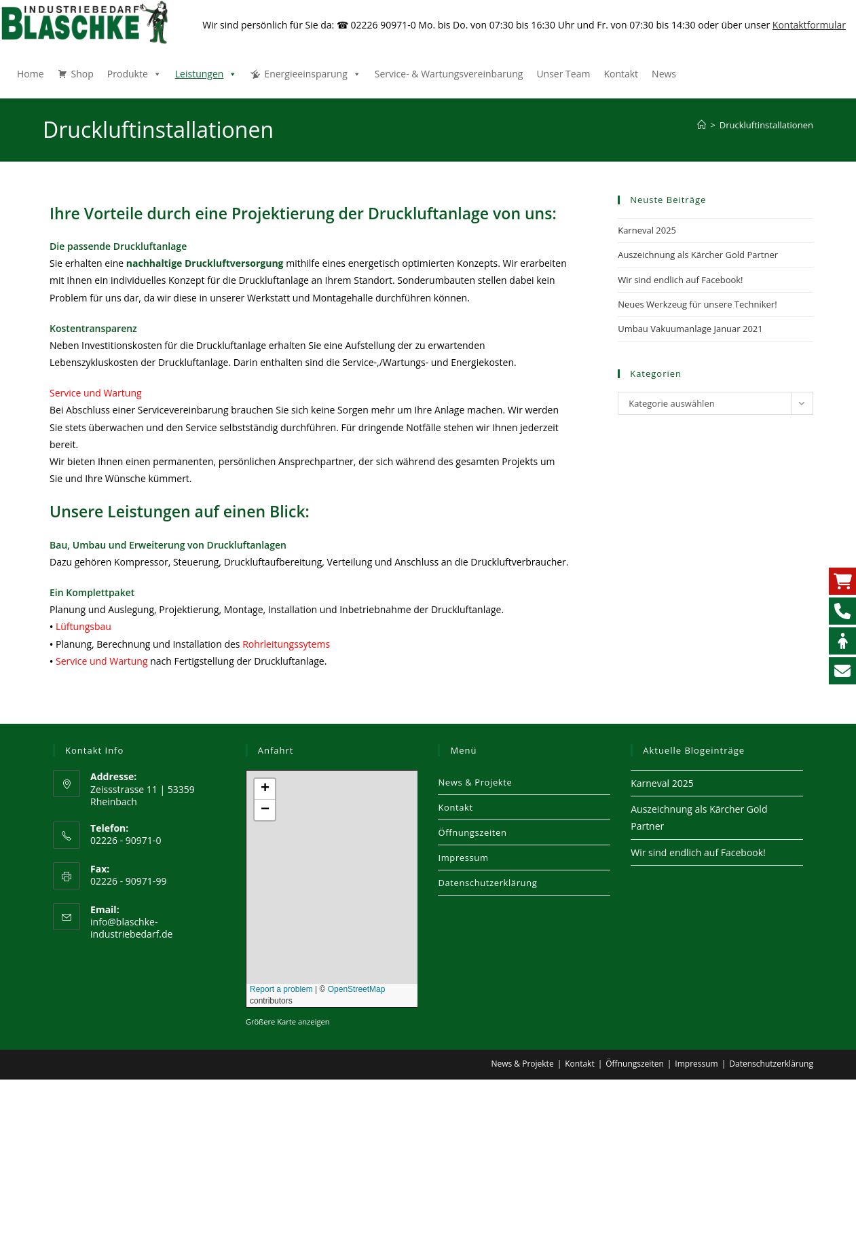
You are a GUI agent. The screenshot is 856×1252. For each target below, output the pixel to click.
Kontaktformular (809, 24)
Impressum (463, 857)
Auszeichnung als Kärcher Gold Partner (698, 254)
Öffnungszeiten (472, 832)
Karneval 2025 (647, 230)
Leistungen (206, 73)
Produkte (134, 73)
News (664, 73)
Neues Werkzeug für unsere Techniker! (697, 304)
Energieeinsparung (312, 73)
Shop (82, 73)
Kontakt (620, 73)
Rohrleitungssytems (286, 644)
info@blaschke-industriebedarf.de (131, 927)
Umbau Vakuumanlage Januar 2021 (690, 329)
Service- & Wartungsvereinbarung (449, 73)
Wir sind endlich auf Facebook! (680, 280)
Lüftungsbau (83, 626)
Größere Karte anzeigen (288, 1021)
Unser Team (563, 73)
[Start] (701, 125)
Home (30, 73)
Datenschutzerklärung (487, 883)
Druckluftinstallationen (766, 125)
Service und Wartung (96, 392)
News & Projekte (475, 782)
